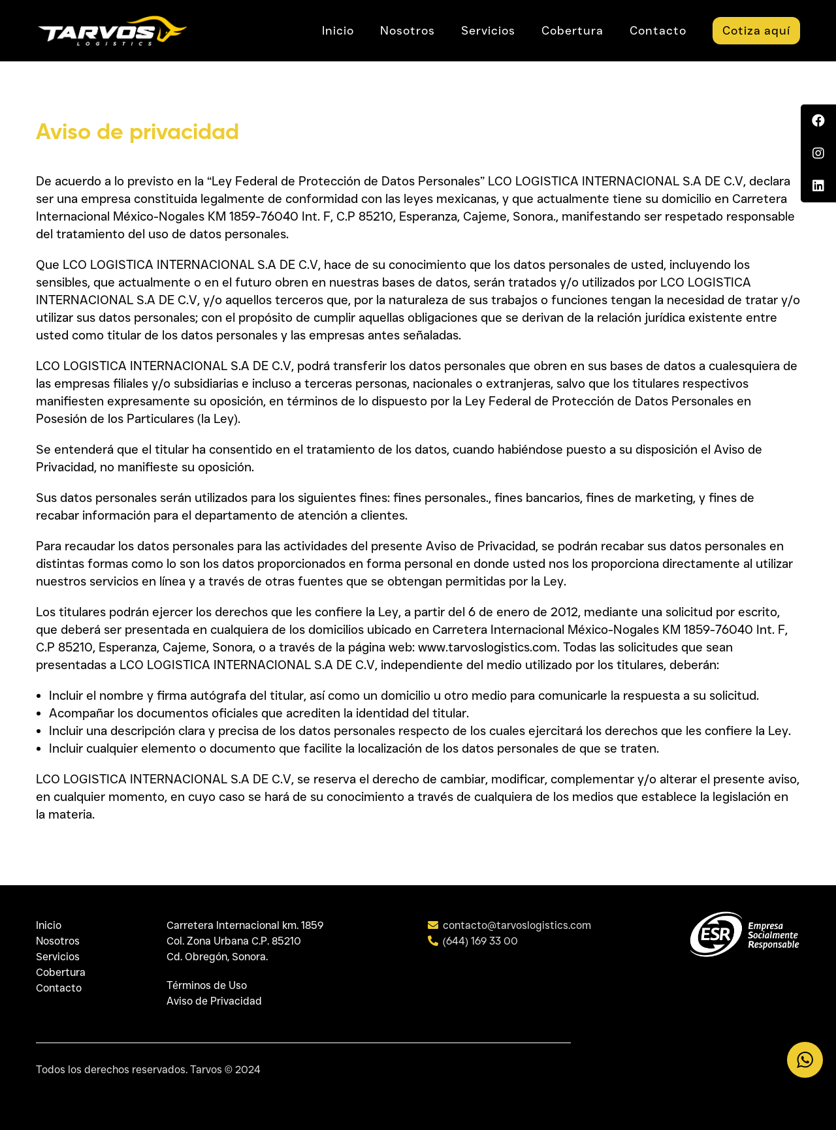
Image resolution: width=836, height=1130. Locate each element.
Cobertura (61, 972)
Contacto (59, 988)
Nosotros (58, 941)
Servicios (58, 956)
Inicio (48, 925)
